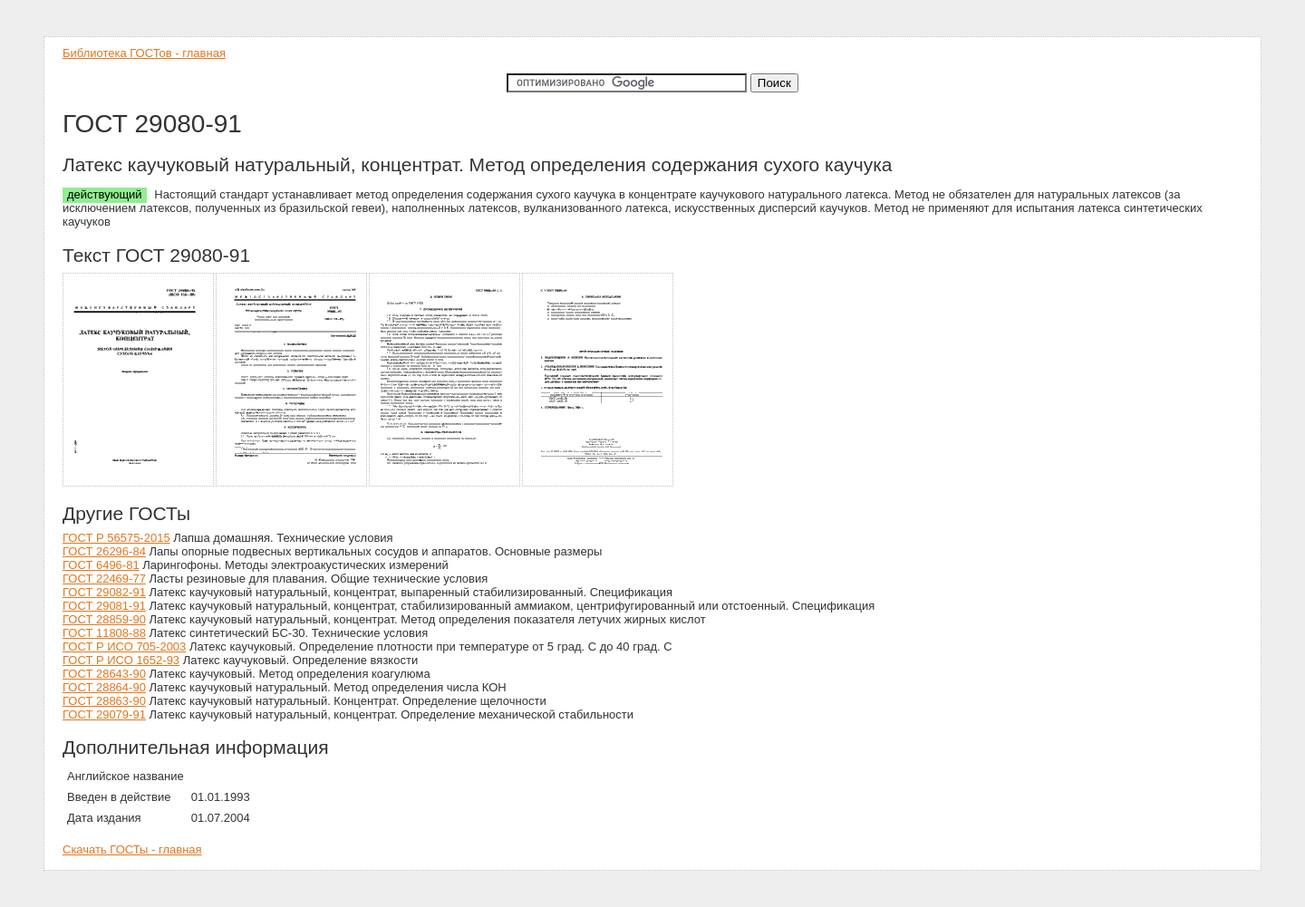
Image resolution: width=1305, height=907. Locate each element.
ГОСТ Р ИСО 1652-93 (121, 660)
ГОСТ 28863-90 (104, 701)
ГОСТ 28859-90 (104, 619)
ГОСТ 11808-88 (104, 633)
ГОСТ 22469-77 (104, 578)
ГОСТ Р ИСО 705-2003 (124, 646)
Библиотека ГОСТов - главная (144, 53)
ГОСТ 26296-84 (104, 551)
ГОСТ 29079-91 (104, 714)
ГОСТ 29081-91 (104, 606)
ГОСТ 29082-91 (104, 592)
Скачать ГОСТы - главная (132, 849)
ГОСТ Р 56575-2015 (116, 538)
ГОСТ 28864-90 (104, 687)
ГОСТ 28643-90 (104, 673)
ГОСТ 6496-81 (101, 565)
